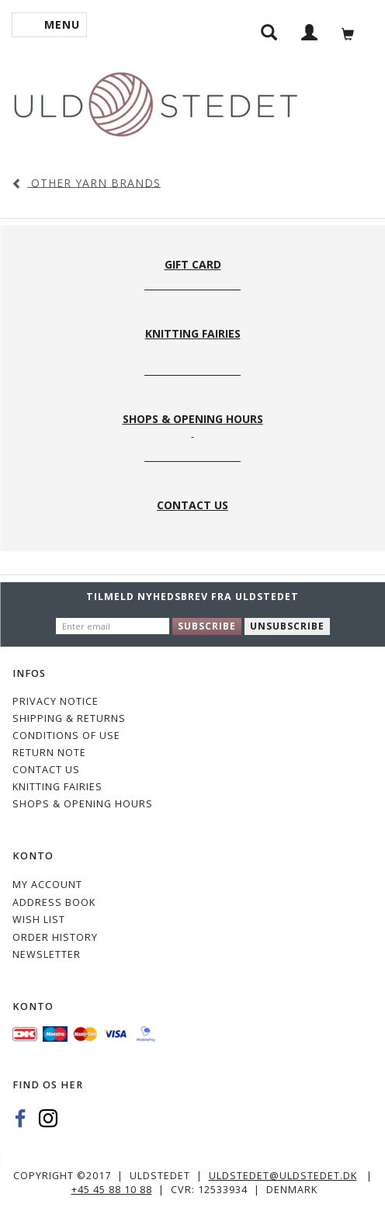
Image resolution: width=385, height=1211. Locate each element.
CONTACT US (46, 769)
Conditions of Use (66, 735)
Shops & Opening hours (82, 803)
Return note (49, 752)
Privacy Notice (55, 701)
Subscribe (207, 626)
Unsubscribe (287, 626)
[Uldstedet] (155, 101)
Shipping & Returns (69, 718)
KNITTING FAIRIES (57, 786)
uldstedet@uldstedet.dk (283, 1175)
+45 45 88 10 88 (111, 1189)
